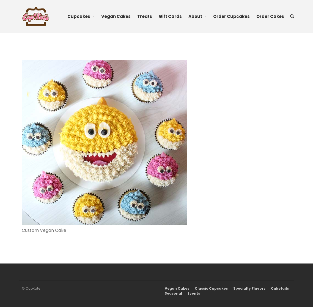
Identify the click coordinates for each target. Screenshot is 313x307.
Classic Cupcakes (211, 288)
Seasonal (173, 293)
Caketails (280, 288)
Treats (144, 16)
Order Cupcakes (231, 16)
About (195, 16)
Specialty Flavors (249, 288)
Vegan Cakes (116, 16)
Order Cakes (270, 16)
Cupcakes (78, 16)
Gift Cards (170, 16)
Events (194, 293)
